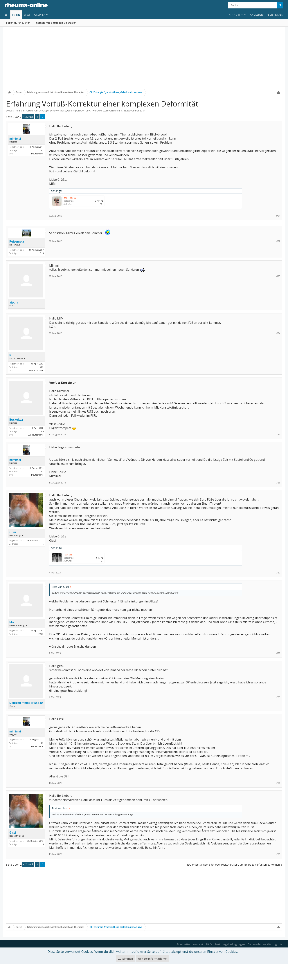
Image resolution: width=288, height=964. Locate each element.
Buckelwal (16, 419)
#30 (278, 783)
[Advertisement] (144, 60)
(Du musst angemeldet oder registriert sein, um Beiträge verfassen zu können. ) (234, 864)
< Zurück (28, 116)
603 (42, 367)
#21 (278, 215)
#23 (278, 276)
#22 (278, 241)
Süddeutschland (36, 434)
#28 (278, 653)
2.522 (41, 634)
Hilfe (209, 944)
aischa (13, 302)
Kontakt (198, 944)
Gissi (12, 532)
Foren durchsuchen (18, 22)
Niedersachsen (36, 370)
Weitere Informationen (152, 958)
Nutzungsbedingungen (230, 944)
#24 (278, 333)
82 (42, 150)
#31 (278, 854)
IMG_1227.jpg (70, 197)
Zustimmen (125, 958)
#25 (278, 434)
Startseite (183, 944)
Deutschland (37, 153)
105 (42, 431)
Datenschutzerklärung (262, 944)
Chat (27, 14)
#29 (278, 697)
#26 (278, 482)
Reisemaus (17, 241)
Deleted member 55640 (26, 703)
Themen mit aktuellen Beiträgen (55, 22)
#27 (278, 572)
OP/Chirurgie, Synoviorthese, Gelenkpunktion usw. (62, 110)
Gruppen (39, 14)
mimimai (118, 110)
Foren (16, 15)
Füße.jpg (68, 554)
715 (42, 253)
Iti (10, 355)
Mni (12, 622)
